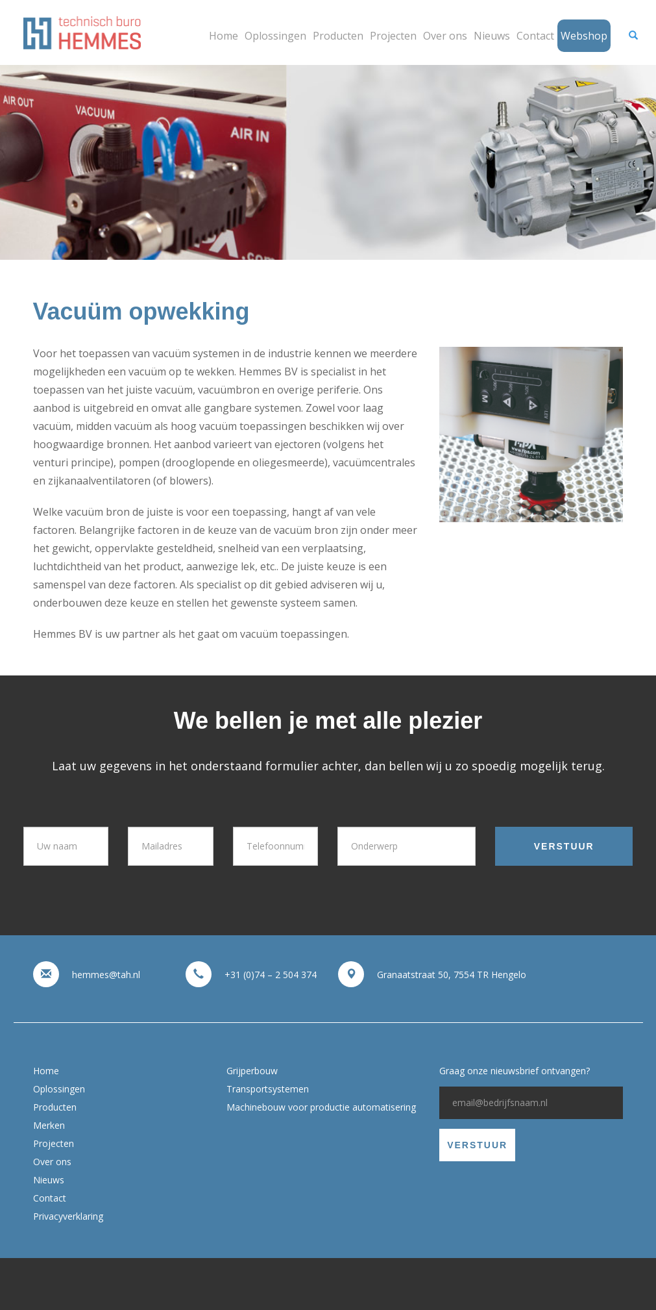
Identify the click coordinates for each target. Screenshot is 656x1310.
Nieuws (492, 36)
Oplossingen (275, 36)
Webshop (584, 36)
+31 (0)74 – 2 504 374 (271, 974)
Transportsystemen (267, 1089)
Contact (535, 36)
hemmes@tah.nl (106, 974)
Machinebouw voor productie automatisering (321, 1107)
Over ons (445, 36)
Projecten (393, 36)
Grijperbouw (252, 1070)
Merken (49, 1125)
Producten (338, 36)
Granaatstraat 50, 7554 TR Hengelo (451, 974)
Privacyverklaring (68, 1216)
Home (223, 36)
